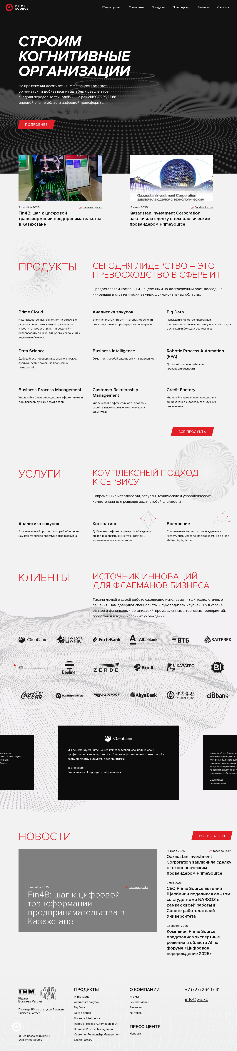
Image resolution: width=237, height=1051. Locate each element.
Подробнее (36, 124)
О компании (136, 7)
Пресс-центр (181, 7)
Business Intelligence (87, 1018)
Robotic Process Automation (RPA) (96, 1024)
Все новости (212, 836)
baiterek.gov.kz (92, 207)
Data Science (82, 1013)
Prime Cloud (81, 997)
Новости (135, 1033)
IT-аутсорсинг (111, 7)
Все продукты (192, 432)
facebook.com (204, 207)
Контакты (223, 7)
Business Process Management (94, 1029)
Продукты (158, 7)
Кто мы (134, 997)
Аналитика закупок (86, 1002)
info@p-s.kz (196, 999)
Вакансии (204, 7)
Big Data (79, 1007)
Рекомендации (139, 1002)
